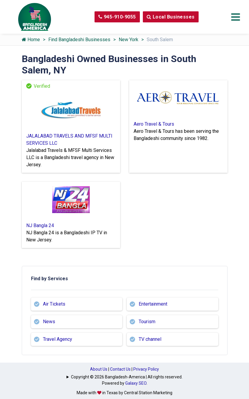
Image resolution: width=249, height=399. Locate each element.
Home (31, 39)
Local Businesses (171, 17)
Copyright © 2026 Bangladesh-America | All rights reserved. (127, 377)
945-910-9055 (117, 17)
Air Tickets (54, 304)
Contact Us (120, 369)
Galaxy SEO (135, 383)
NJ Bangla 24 (40, 225)
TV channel (150, 339)
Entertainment (153, 304)
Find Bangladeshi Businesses (79, 39)
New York (128, 39)
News (49, 321)
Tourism (147, 321)
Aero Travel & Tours (154, 124)
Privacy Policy (146, 369)
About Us (98, 369)
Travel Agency (57, 339)
